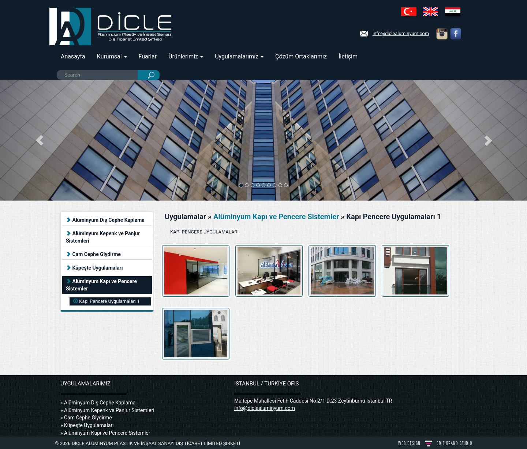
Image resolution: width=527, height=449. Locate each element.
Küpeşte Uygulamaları (94, 268)
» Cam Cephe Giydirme (86, 418)
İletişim (348, 56)
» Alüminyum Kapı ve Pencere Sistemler (105, 433)
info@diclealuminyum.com (401, 33)
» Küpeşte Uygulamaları (87, 425)
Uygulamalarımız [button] (239, 56)
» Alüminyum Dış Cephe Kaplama (97, 403)
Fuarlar (148, 56)
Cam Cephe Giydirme (93, 254)
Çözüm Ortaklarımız (301, 56)
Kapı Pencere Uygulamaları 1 (106, 301)
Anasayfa (73, 56)
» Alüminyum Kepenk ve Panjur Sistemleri (107, 410)
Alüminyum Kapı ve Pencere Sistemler (101, 285)
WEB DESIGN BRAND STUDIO (435, 443)
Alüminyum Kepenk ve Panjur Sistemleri (103, 237)
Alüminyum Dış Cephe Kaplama (105, 220)
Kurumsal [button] (112, 56)
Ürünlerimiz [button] (185, 56)
